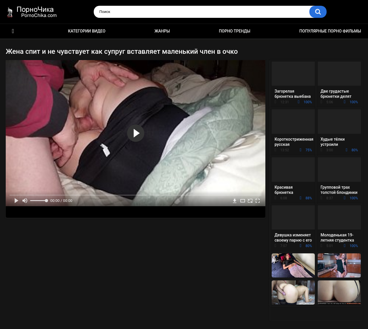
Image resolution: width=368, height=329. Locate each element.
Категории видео (87, 31)
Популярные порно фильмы (330, 31)
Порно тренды (234, 31)
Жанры (162, 31)
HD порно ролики (13, 31)
